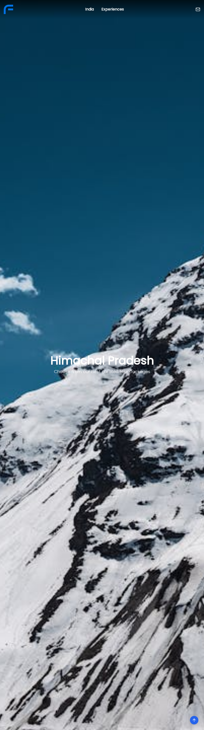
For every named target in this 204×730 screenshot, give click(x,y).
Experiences (112, 9)
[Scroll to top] (194, 720)
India (89, 9)
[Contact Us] (198, 9)
